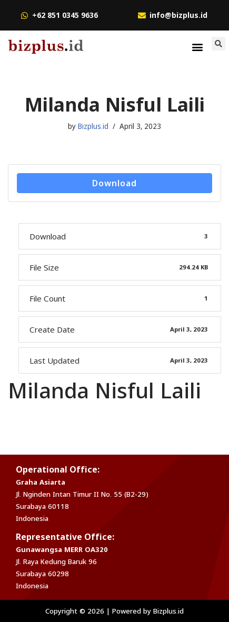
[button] (197, 46)
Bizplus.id (93, 126)
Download (114, 183)
